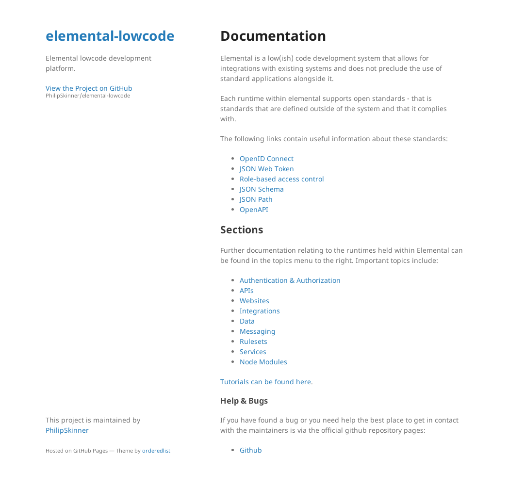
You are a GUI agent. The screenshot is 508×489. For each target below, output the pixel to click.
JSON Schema (262, 189)
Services (253, 351)
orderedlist (156, 450)
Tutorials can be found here (265, 381)
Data (247, 321)
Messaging (258, 331)
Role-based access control (282, 178)
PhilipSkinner (67, 430)
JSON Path (256, 199)
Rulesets (253, 341)
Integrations (260, 310)
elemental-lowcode (110, 35)
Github (251, 450)
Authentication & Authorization (290, 280)
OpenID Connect (267, 158)
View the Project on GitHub (111, 91)
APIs (247, 290)
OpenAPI (254, 209)
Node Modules (263, 361)
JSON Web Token (267, 168)
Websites (254, 300)
